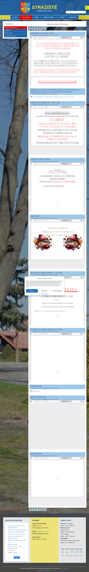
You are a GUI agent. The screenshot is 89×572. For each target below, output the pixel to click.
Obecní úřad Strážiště (53, 35)
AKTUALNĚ (26, 17)
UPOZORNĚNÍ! (36, 454)
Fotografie (8, 30)
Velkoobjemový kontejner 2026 (41, 33)
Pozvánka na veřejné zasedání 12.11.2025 (46, 329)
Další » (44, 28)
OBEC (36, 17)
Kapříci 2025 (35, 216)
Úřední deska (8, 33)
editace (62, 568)
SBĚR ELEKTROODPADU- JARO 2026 (45, 103)
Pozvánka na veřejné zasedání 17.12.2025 (46, 273)
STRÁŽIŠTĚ (44, 7)
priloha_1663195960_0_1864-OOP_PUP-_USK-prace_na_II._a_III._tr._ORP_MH (53, 96)
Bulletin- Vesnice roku (38, 397)
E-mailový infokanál (10, 36)
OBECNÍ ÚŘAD (48, 17)
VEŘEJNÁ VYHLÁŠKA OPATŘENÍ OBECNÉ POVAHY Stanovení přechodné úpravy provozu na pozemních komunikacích (54, 91)
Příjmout (32, 290)
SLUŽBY (62, 17)
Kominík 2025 (35, 391)
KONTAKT (72, 17)
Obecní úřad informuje (11, 27)
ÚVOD (15, 17)
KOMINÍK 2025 (36, 386)
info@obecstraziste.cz (43, 531)
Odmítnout (44, 290)
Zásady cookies (44, 293)
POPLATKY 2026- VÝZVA (40, 159)
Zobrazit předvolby (57, 290)
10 (40, 28)
